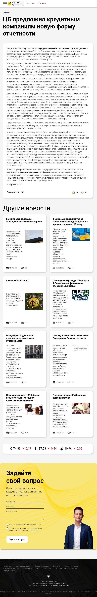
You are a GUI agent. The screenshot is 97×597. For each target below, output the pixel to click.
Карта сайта (47, 568)
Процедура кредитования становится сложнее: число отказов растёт (20, 338)
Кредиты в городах (31, 568)
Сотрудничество (10, 571)
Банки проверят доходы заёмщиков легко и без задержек (24, 220)
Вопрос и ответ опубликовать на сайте (23, 524)
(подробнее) (33, 530)
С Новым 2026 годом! (17, 280)
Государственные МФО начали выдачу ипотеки (69, 396)
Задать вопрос (17, 539)
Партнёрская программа (66, 568)
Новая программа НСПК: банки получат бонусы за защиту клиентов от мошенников (22, 398)
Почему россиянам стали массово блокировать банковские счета (71, 336)
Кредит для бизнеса (11, 568)
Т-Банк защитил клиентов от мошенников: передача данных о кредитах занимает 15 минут (70, 222)
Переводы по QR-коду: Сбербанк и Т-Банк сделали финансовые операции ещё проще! (71, 283)
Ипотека (56, 566)
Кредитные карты (42, 566)
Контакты (7, 566)
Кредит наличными (23, 566)
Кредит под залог (71, 566)
